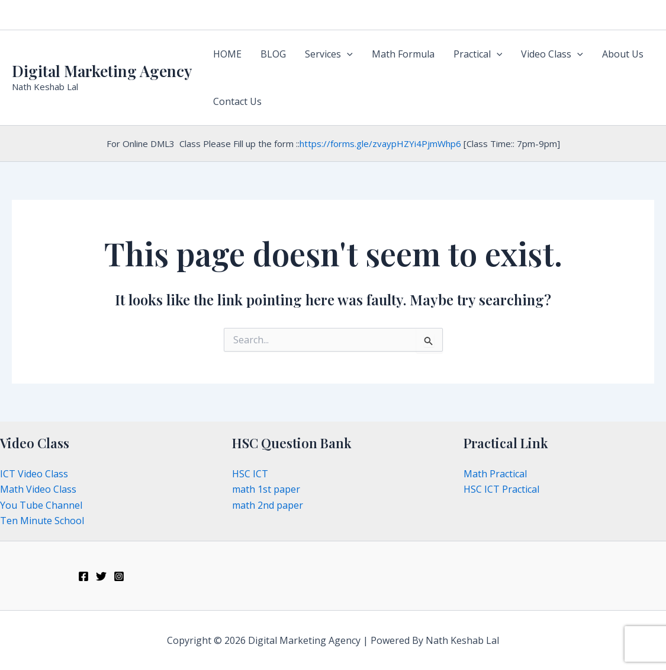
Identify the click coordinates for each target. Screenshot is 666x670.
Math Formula (403, 53)
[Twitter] (101, 576)
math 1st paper (266, 489)
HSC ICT (250, 473)
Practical (478, 54)
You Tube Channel (41, 505)
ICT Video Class (34, 473)
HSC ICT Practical (501, 489)
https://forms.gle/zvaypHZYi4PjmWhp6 (380, 143)
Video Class (552, 54)
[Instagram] (119, 576)
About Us (623, 53)
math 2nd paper (267, 505)
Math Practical (495, 473)
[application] (347, 54)
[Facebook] (83, 576)
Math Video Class (38, 489)
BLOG (273, 53)
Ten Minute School (42, 520)
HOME (227, 53)
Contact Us (237, 101)
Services (329, 54)
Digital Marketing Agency (102, 70)
